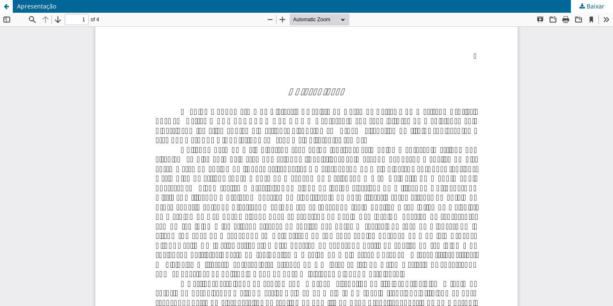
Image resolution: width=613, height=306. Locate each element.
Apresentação (36, 6)
